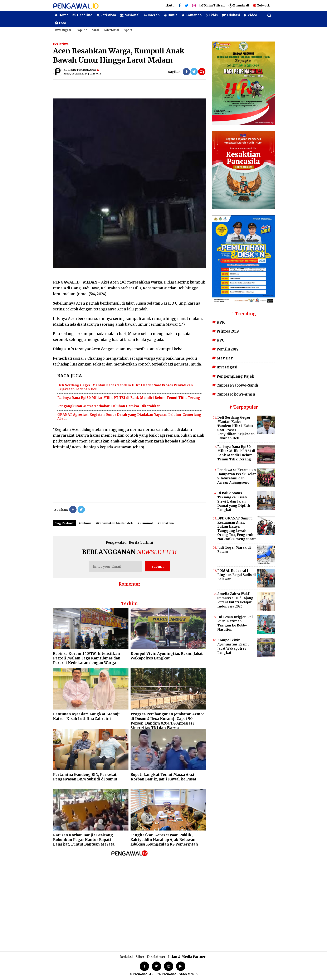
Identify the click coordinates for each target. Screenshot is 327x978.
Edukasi (231, 15)
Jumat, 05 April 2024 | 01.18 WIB (82, 73)
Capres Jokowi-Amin (233, 394)
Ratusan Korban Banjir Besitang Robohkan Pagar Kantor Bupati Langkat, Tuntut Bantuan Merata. (84, 840)
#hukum (85, 523)
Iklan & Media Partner (187, 957)
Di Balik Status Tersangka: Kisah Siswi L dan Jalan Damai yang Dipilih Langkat (233, 501)
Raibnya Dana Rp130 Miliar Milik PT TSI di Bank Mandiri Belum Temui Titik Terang (128, 398)
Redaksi (126, 957)
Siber (140, 957)
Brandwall (239, 5)
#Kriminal (145, 523)
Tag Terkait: (64, 523)
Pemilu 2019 (225, 349)
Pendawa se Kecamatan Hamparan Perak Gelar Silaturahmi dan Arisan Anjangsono (236, 476)
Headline (82, 15)
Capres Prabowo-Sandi (235, 385)
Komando (192, 15)
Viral (95, 30)
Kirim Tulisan (212, 5)
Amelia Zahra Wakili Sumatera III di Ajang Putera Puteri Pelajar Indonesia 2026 (235, 600)
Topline (81, 30)
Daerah (152, 15)
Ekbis (212, 15)
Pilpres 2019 (225, 331)
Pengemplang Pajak (233, 376)
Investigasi (63, 30)
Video (250, 15)
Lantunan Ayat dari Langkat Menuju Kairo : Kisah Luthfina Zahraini (87, 716)
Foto (60, 23)
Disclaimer (156, 957)
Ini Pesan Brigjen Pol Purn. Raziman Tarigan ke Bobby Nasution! (235, 623)
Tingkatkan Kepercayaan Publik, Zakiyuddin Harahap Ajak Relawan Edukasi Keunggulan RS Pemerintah (164, 840)
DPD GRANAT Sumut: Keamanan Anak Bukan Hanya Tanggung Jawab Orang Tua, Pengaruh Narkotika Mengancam (237, 528)
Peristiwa (106, 15)
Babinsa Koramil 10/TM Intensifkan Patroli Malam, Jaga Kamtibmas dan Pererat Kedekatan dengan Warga (86, 658)
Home (61, 15)
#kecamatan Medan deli (114, 523)
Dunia (170, 15)
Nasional (130, 15)
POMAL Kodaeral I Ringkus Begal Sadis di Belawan (236, 575)
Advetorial (111, 30)
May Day (222, 358)
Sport (128, 30)
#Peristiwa (165, 523)
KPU (218, 340)
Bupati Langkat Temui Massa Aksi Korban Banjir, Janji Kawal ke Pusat (163, 776)
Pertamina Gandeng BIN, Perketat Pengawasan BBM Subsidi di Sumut (85, 776)
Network (261, 5)
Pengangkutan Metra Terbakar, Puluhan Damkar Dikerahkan (109, 406)
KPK (218, 322)
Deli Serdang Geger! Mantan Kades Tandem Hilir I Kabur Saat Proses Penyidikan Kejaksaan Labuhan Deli (236, 428)
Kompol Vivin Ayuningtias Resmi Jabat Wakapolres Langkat (167, 655)
